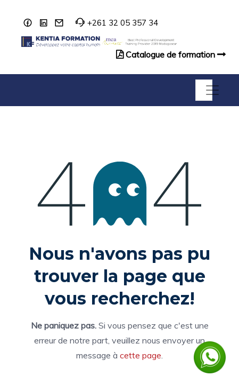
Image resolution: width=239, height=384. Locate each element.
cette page (140, 355)
